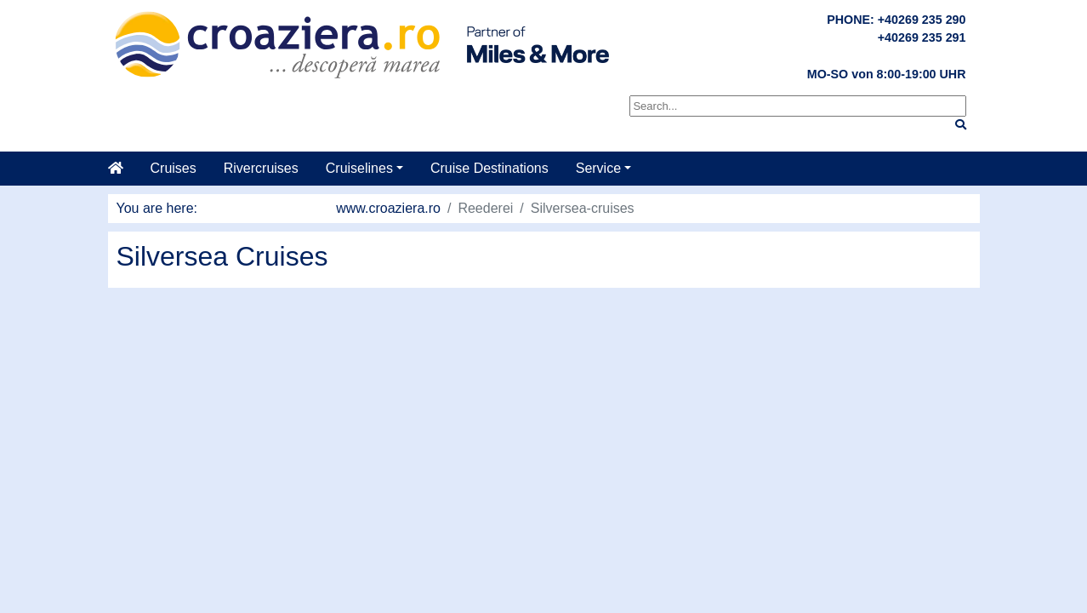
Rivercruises (261, 168)
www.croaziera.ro (388, 208)
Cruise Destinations (489, 168)
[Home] (122, 169)
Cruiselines (359, 168)
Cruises (173, 168)
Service (598, 168)
